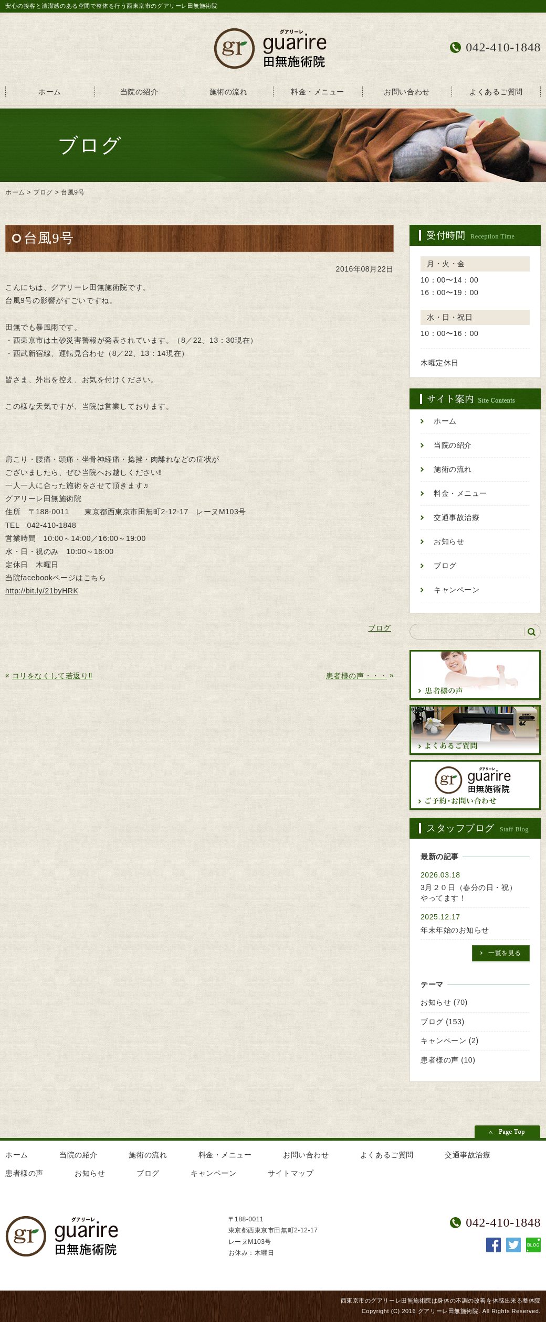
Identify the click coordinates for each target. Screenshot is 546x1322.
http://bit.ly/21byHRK (41, 591)
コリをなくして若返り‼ (52, 675)
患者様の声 (440, 1060)
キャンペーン (456, 590)
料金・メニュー (317, 92)
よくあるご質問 (496, 92)
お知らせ (449, 542)
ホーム (49, 92)
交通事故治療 (456, 518)
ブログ (43, 192)
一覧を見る (504, 953)
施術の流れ (228, 92)
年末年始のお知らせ (455, 930)
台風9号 (73, 192)
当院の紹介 (139, 92)
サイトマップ (290, 1173)
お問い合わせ (406, 92)
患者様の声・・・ (356, 675)
